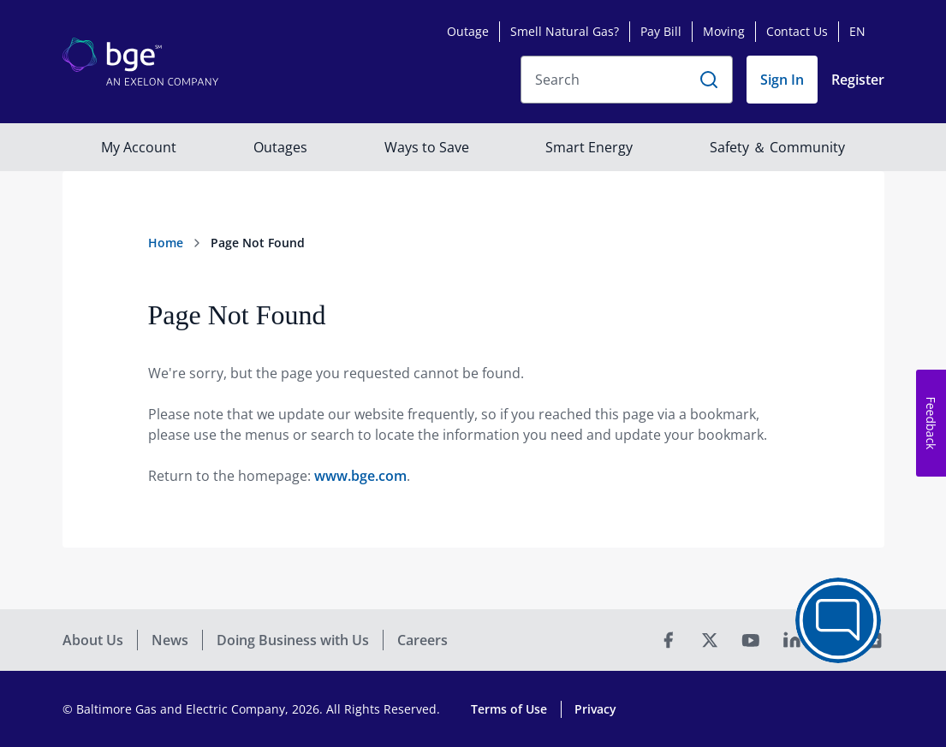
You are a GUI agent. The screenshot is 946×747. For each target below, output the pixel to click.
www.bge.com (360, 475)
